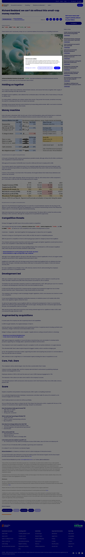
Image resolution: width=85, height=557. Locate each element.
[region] (43, 63)
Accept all (57, 68)
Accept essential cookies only (45, 68)
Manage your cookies (31, 67)
